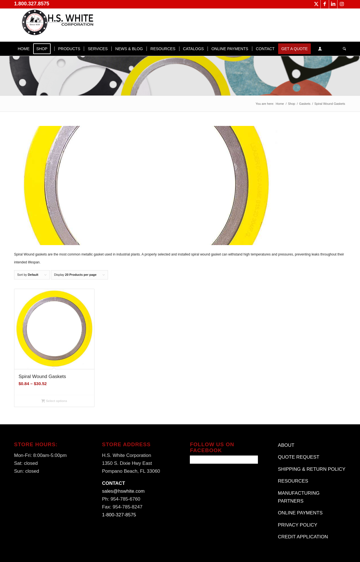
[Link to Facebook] (325, 4)
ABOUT (286, 445)
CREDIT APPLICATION (303, 536)
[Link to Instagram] (342, 4)
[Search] (342, 49)
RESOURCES (293, 481)
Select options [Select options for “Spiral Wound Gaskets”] (54, 401)
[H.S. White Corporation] (56, 25)
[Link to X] (316, 4)
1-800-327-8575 (119, 514)
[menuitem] (23, 49)
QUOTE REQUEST (298, 457)
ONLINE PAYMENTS (300, 513)
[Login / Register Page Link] (319, 49)
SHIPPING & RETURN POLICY (311, 469)
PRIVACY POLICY (297, 525)
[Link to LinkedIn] (333, 4)
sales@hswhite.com (123, 491)
